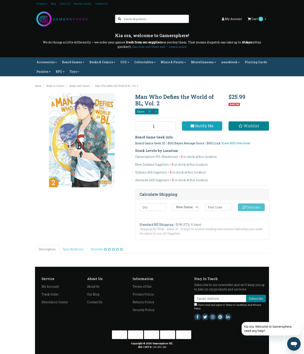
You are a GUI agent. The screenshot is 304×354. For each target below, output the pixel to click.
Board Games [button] (72, 62)
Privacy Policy (143, 294)
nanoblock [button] (229, 62)
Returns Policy (143, 302)
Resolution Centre (55, 302)
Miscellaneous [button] (202, 62)
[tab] (47, 249)
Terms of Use (142, 286)
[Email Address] (220, 298)
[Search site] (119, 19)
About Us (64, 3)
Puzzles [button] (42, 72)
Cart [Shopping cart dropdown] (256, 19)
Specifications (73, 249)
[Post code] (218, 207)
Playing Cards (256, 62)
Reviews (107, 249)
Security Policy (144, 310)
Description (47, 249)
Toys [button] (73, 72)
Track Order (50, 294)
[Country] (185, 207)
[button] (249, 126)
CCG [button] (123, 62)
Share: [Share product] (146, 111)
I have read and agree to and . (227, 306)
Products (42, 3)
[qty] (153, 207)
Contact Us (101, 3)
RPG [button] (59, 72)
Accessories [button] (45, 62)
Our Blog (93, 294)
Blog (53, 3)
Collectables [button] (143, 62)
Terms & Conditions (236, 304)
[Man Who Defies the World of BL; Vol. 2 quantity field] (155, 126)
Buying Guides (82, 3)
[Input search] (156, 19)
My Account (50, 286)
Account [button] (232, 19)
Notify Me (202, 125)
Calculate (251, 207)
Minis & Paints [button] (172, 62)
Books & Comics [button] (101, 62)
